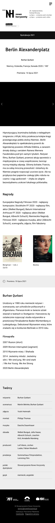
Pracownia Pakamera (31, 512)
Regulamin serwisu (32, 514)
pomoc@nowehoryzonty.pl (27, 508)
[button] (53, 104)
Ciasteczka (20, 514)
